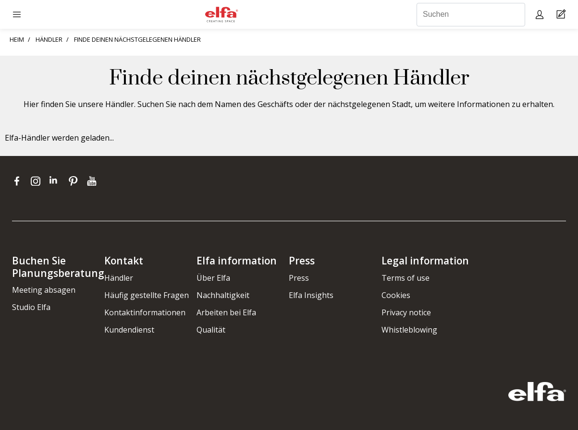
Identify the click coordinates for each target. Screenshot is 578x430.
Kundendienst (129, 329)
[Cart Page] (562, 14)
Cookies (395, 295)
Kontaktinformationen (144, 312)
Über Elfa (213, 278)
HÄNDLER (49, 39)
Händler (118, 278)
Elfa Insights (311, 295)
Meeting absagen (43, 290)
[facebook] (19, 181)
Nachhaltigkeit (223, 295)
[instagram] (38, 181)
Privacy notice (406, 312)
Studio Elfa (31, 307)
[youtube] (93, 181)
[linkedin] (56, 181)
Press (299, 278)
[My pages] (541, 14)
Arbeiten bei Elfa (226, 312)
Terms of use (405, 278)
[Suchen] (471, 14)
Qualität (211, 329)
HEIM (17, 39)
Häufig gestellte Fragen (146, 295)
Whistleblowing (409, 329)
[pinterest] (75, 181)
